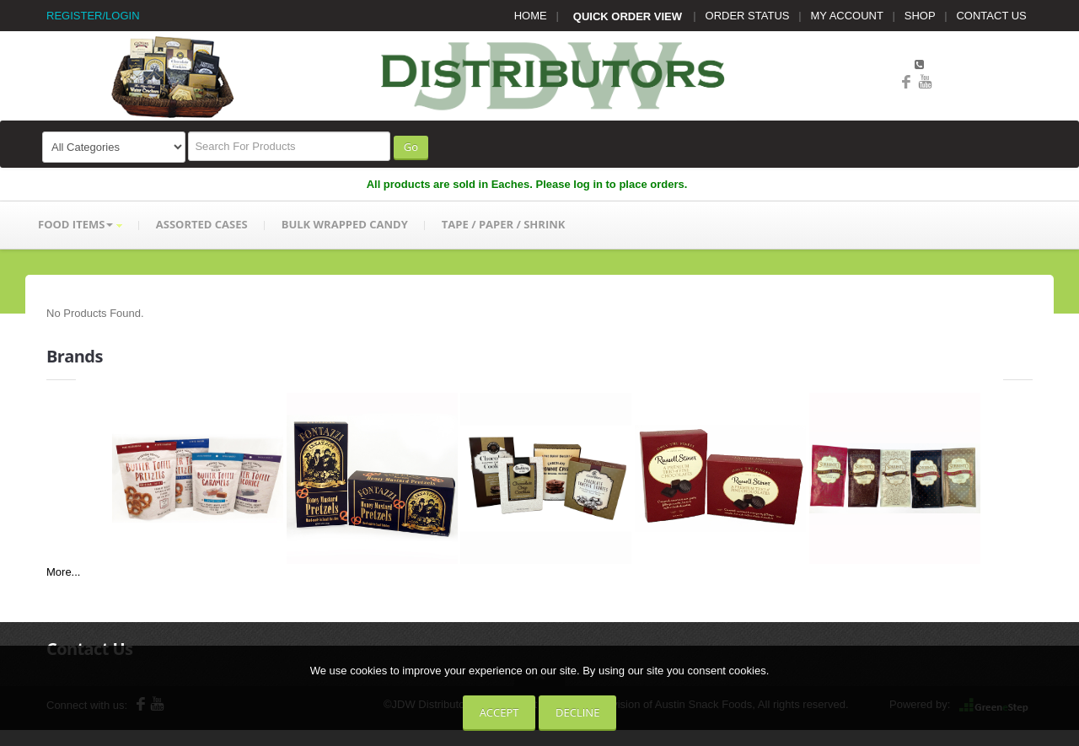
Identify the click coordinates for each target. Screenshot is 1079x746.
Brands (74, 356)
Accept (499, 712)
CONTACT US (991, 15)
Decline (577, 712)
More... (63, 572)
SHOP (920, 15)
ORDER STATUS (748, 15)
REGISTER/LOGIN (93, 15)
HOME (530, 15)
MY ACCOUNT (847, 15)
